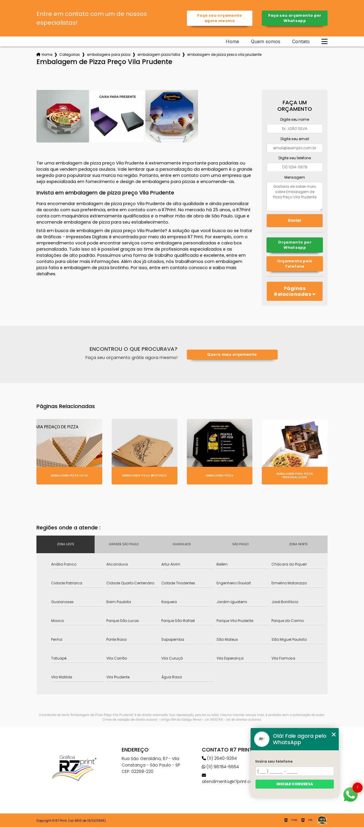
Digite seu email (295, 138)
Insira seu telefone (274, 761)
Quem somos (265, 41)
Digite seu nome (294, 119)
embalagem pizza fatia (158, 54)
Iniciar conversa (294, 783)
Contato (301, 41)
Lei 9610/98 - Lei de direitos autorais (233, 719)
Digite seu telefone (295, 157)
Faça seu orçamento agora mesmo (219, 18)
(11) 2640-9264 (219, 758)
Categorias (69, 54)
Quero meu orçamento (232, 354)
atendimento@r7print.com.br (232, 778)
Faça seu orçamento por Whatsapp (294, 18)
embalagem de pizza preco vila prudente (224, 54)
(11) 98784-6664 (220, 767)
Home (232, 41)
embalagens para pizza (108, 54)
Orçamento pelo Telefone (295, 264)
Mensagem (294, 177)
